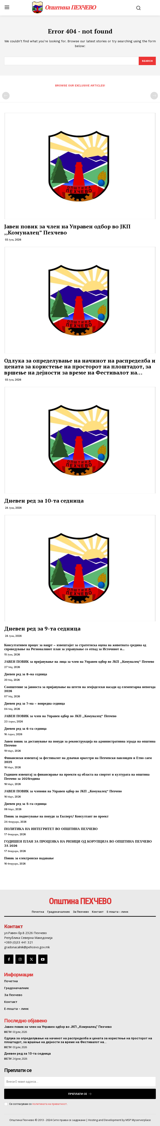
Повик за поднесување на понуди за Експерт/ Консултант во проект (56, 816)
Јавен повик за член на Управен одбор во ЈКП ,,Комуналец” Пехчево (67, 229)
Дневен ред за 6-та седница (25, 729)
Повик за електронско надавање (29, 858)
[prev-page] (6, 95)
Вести (7, 1032)
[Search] (147, 61)
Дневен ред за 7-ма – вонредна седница (34, 703)
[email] (80, 1082)
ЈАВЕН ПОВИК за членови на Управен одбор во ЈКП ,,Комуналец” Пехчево (63, 791)
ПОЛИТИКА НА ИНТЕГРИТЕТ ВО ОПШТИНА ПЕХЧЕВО (51, 829)
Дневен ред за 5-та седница (25, 804)
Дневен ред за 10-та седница (44, 500)
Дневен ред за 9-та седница (42, 628)
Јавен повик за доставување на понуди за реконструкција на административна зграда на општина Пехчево (79, 743)
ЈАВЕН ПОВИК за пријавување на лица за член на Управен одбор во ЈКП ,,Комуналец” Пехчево (79, 662)
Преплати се (80, 1094)
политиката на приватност (49, 1103)
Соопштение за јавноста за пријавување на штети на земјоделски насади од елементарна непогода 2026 (79, 689)
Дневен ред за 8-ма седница (25, 674)
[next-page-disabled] (154, 95)
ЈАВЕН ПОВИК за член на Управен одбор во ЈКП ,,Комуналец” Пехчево (60, 716)
